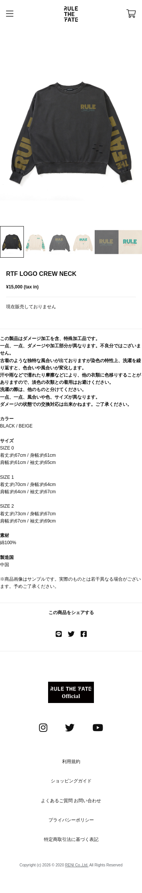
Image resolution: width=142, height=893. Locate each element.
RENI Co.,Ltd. (77, 865)
